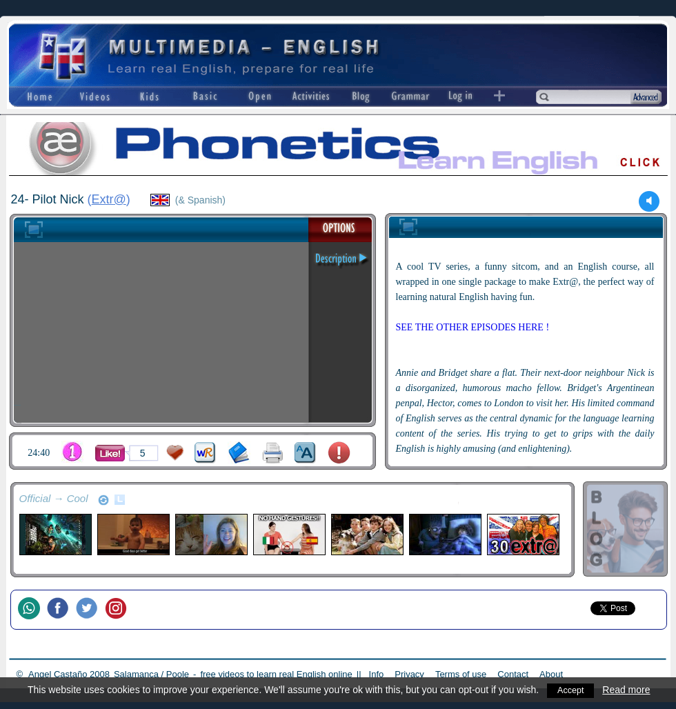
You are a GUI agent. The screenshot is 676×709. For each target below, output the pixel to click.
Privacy (409, 674)
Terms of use (460, 674)
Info (376, 674)
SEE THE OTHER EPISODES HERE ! (473, 327)
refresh (103, 500)
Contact (512, 674)
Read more (629, 689)
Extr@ (109, 199)
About (551, 674)
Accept (572, 689)
